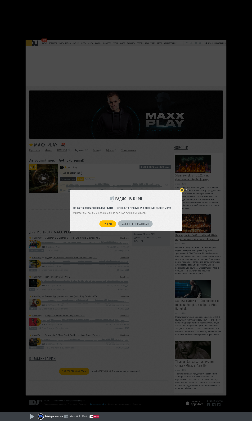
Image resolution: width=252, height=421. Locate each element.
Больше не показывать (135, 224)
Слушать (108, 224)
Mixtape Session (54, 416)
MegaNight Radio (79, 416)
